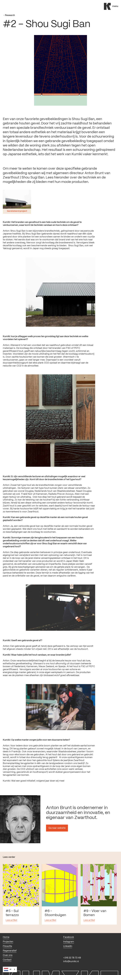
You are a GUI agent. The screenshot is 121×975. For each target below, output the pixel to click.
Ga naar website (57, 828)
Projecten (8, 942)
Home (6, 937)
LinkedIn (67, 946)
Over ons (7, 955)
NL (7, 969)
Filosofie (7, 946)
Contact (7, 960)
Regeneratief (10, 951)
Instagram (68, 942)
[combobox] (10, 969)
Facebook (68, 937)
